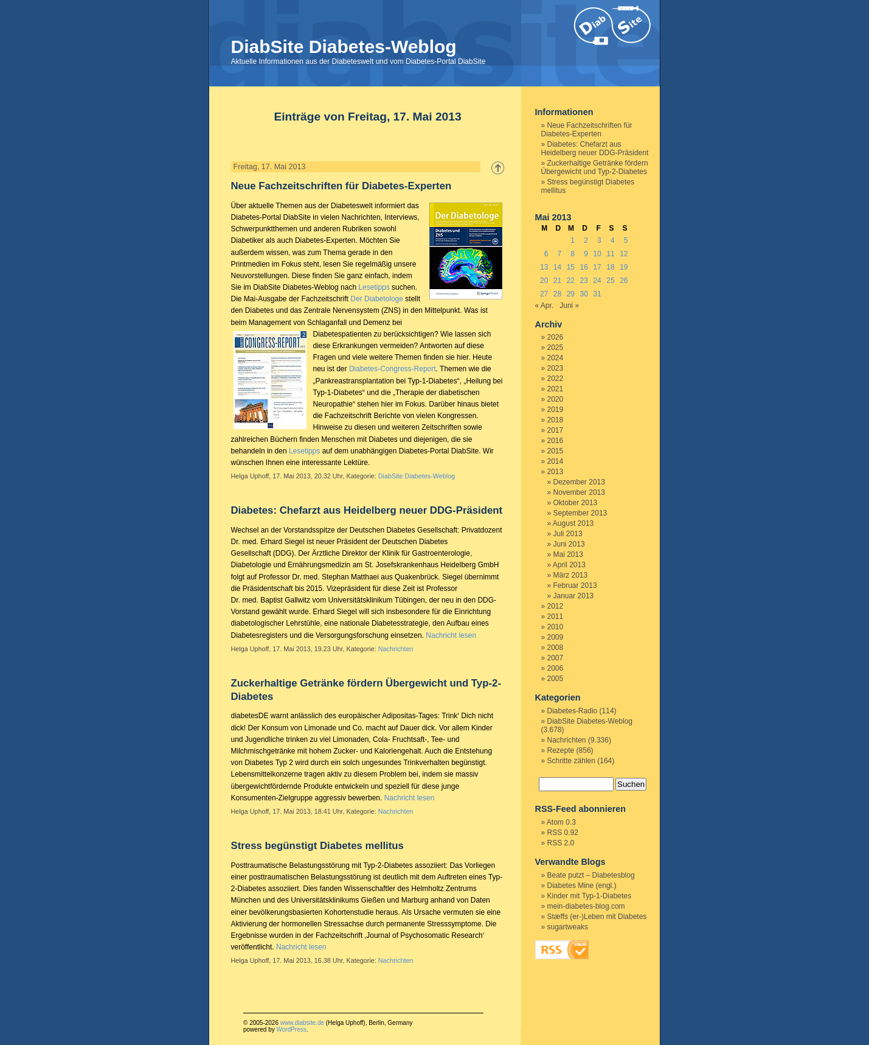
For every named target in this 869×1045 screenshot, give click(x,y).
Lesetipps (373, 287)
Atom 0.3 (561, 822)
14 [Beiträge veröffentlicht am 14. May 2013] (557, 267)
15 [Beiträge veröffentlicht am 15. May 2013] (571, 267)
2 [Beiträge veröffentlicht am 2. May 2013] (586, 240)
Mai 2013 (568, 554)
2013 (555, 471)
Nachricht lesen (451, 635)
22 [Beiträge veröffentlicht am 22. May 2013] (571, 280)
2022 (555, 378)
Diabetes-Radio (572, 711)
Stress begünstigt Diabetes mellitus (317, 845)
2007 (555, 658)
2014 (555, 461)
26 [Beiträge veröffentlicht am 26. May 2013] (624, 280)
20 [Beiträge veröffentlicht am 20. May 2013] (544, 280)
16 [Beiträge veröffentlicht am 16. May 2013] (584, 267)
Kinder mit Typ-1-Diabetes (589, 896)
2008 (555, 647)
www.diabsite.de (302, 1022)
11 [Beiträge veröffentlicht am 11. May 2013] (610, 254)
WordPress (291, 1029)
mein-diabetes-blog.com (586, 906)
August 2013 (573, 523)
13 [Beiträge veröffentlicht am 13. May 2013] (544, 267)
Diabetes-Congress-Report (392, 369)
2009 (555, 637)
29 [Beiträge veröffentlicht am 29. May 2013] (571, 294)
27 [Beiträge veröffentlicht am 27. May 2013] (544, 294)
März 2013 (570, 575)
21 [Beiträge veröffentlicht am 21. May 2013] (557, 280)
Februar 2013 (575, 585)
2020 (555, 399)
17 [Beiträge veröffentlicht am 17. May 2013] (597, 267)
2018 (555, 420)
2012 (555, 606)
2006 (555, 668)
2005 (555, 678)
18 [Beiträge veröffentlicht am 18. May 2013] (610, 267)
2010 (555, 627)
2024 (555, 358)
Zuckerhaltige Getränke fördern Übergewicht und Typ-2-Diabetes (594, 167)
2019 (555, 409)
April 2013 (569, 565)
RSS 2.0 (561, 843)
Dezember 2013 (579, 482)
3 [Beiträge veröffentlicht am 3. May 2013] (599, 240)
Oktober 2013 (575, 502)
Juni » (569, 305)
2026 (555, 337)
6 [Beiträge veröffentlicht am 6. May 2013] (546, 254)
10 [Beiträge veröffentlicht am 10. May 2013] (597, 254)
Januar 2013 (573, 596)
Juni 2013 (569, 544)
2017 (555, 430)
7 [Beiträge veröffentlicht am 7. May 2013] (560, 254)
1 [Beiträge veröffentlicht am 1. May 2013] (572, 240)
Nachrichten (396, 648)
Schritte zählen (571, 761)
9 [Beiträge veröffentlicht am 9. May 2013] (586, 254)
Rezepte (561, 750)
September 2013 (580, 513)
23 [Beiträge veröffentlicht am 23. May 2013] (584, 280)
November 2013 (579, 492)
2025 (555, 347)
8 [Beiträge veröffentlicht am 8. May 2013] (572, 254)
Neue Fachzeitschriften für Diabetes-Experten (341, 186)
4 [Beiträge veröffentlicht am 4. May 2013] (613, 240)
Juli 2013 (568, 533)
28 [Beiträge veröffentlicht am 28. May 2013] (557, 294)
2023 (555, 368)
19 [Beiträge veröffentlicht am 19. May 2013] (624, 267)
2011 (555, 616)
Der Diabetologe (376, 299)
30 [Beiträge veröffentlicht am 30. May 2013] (584, 294)
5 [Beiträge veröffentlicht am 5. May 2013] (626, 240)
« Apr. (544, 305)
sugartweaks (567, 927)
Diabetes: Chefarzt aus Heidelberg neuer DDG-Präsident (367, 510)
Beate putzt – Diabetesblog (591, 875)
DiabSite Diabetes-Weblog (344, 47)
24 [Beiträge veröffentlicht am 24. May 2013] (597, 280)
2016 (555, 440)
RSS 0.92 (562, 832)
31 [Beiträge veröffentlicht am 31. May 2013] (597, 294)
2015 (555, 451)
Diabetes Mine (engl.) (582, 885)
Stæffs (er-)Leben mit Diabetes (597, 916)
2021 (555, 389)
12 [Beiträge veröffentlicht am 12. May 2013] (624, 254)
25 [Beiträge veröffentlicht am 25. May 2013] (610, 280)
